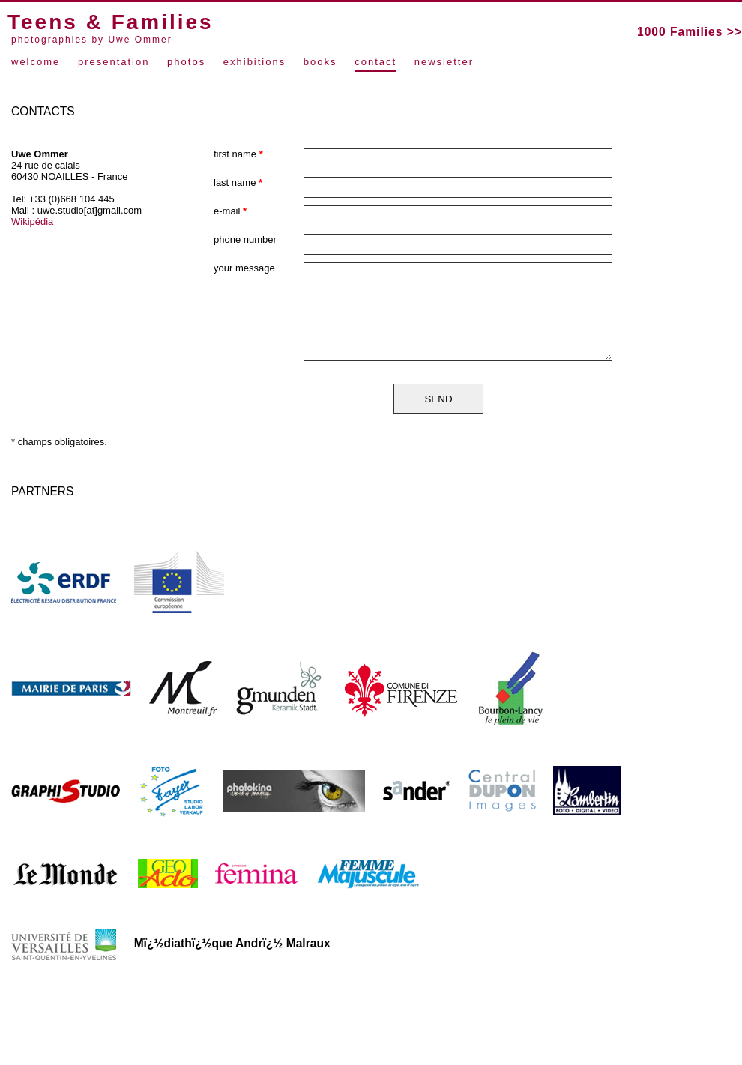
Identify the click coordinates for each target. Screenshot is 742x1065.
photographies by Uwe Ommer (91, 39)
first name (238, 154)
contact (375, 61)
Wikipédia (32, 221)
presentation (114, 61)
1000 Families (680, 31)
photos (186, 61)
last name (238, 182)
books (320, 61)
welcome (35, 61)
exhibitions (254, 61)
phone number (245, 239)
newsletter (444, 61)
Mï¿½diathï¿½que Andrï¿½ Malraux (232, 943)
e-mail (230, 211)
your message (244, 268)
